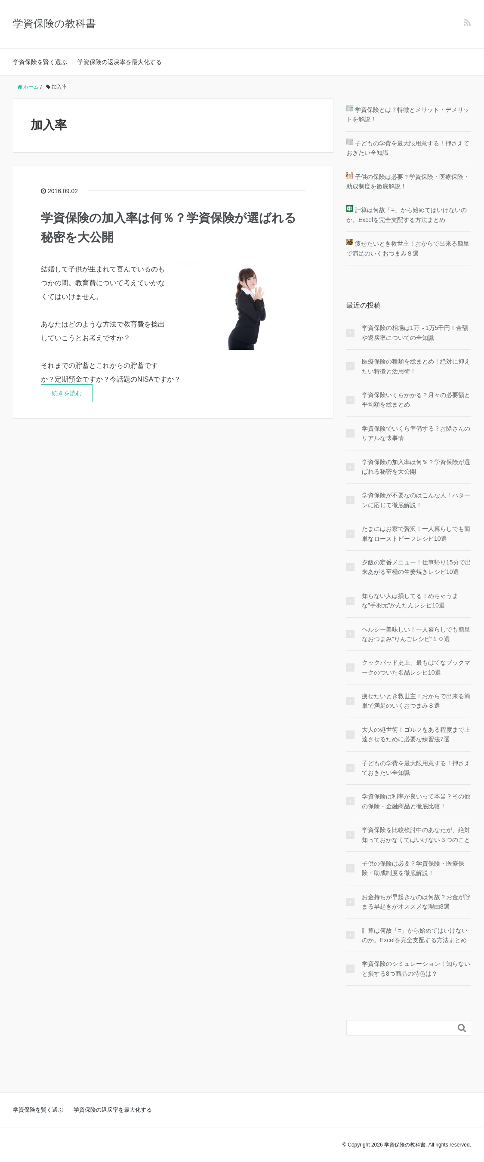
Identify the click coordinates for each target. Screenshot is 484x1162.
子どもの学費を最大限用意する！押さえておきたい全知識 (416, 768)
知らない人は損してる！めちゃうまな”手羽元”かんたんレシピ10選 (410, 600)
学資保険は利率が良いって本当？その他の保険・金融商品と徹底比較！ (416, 801)
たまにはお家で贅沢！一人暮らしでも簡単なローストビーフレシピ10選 (416, 533)
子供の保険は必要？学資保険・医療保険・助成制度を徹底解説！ (413, 868)
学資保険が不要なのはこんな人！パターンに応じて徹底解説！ (416, 500)
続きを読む (67, 393)
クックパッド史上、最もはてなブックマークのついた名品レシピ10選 (416, 667)
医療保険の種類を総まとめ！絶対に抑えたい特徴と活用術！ (416, 366)
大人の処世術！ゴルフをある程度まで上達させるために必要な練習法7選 (416, 734)
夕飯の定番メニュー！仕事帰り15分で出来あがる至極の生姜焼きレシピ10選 (416, 567)
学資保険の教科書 (54, 23)
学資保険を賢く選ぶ (40, 62)
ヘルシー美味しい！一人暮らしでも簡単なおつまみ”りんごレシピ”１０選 (416, 634)
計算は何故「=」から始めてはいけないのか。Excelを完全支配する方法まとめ (415, 935)
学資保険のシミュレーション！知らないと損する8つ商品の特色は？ (416, 968)
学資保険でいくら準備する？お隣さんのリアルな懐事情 (416, 433)
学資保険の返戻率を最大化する (119, 62)
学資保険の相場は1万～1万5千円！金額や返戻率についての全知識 (415, 332)
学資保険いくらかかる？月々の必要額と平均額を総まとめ (416, 399)
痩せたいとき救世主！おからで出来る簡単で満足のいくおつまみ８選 (416, 701)
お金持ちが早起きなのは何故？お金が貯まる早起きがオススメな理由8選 (416, 902)
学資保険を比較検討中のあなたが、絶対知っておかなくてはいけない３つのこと (416, 834)
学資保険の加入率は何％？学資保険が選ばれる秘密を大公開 (416, 467)
